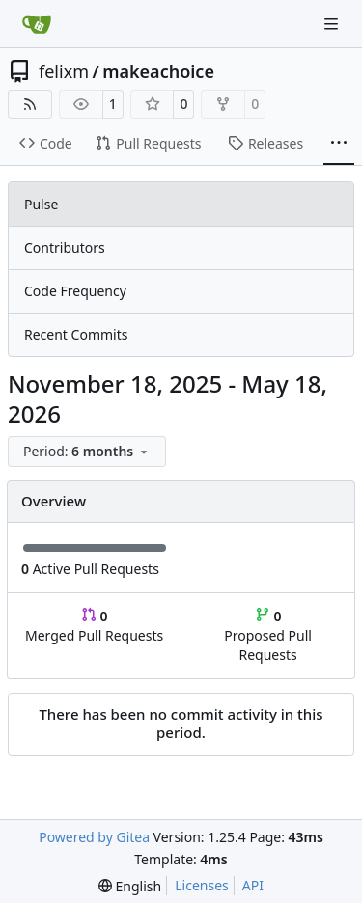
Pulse (41, 204)
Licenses (202, 885)
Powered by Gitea (94, 837)
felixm (64, 71)
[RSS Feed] (30, 104)
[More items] (338, 144)
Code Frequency (75, 291)
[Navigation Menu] (333, 24)
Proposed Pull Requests (268, 635)
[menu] (87, 451)
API (253, 885)
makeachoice (158, 71)
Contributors (64, 247)
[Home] (37, 24)
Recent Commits (75, 334)
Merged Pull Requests (94, 625)
